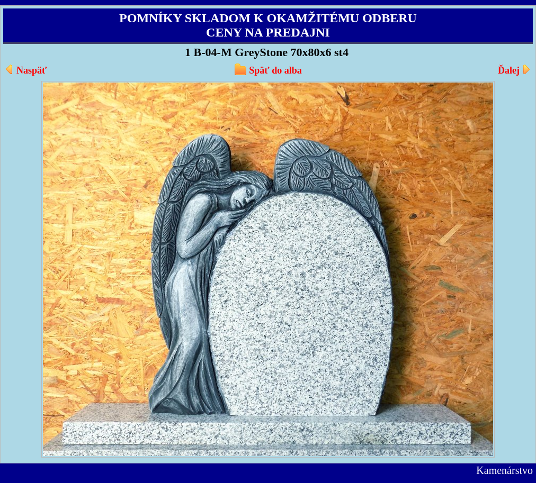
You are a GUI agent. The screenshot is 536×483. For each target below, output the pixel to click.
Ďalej (509, 70)
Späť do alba (275, 70)
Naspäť (31, 70)
